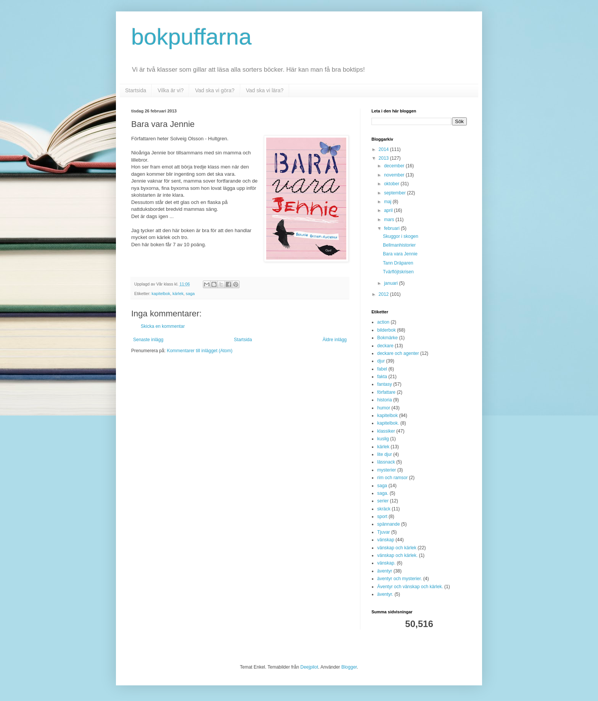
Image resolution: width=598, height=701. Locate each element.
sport (382, 516)
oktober (392, 183)
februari (392, 228)
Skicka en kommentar (163, 326)
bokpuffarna (191, 37)
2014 (384, 149)
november (395, 175)
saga (190, 293)
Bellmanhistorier (399, 245)
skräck (384, 509)
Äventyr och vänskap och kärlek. (410, 586)
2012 (384, 294)
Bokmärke (387, 337)
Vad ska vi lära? (265, 90)
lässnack (386, 462)
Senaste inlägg (148, 339)
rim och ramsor (392, 477)
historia (384, 400)
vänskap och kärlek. (397, 555)
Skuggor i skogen (400, 236)
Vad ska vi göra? (214, 90)
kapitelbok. (388, 423)
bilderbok (386, 330)
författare (386, 392)
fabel (382, 369)
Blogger (349, 667)
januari (391, 283)
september (395, 193)
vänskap (385, 539)
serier (383, 501)
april (389, 210)
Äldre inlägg (335, 339)
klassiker (386, 431)
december (395, 165)
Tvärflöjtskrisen (398, 271)
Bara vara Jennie (400, 254)
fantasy (384, 384)
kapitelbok (161, 293)
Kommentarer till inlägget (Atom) (199, 350)
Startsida (135, 90)
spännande (388, 524)
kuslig (383, 438)
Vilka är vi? (170, 90)
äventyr (384, 571)
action (383, 322)
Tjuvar (383, 532)
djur (381, 361)
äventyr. (385, 594)
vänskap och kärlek (396, 547)
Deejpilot (309, 667)
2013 (384, 158)
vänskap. (386, 563)
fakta (382, 376)
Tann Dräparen (398, 263)
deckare (385, 345)
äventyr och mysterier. (399, 578)
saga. (382, 493)
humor (383, 408)
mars (389, 219)
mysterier (386, 470)
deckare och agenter (398, 353)
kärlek (177, 293)
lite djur (384, 454)
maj (388, 201)
